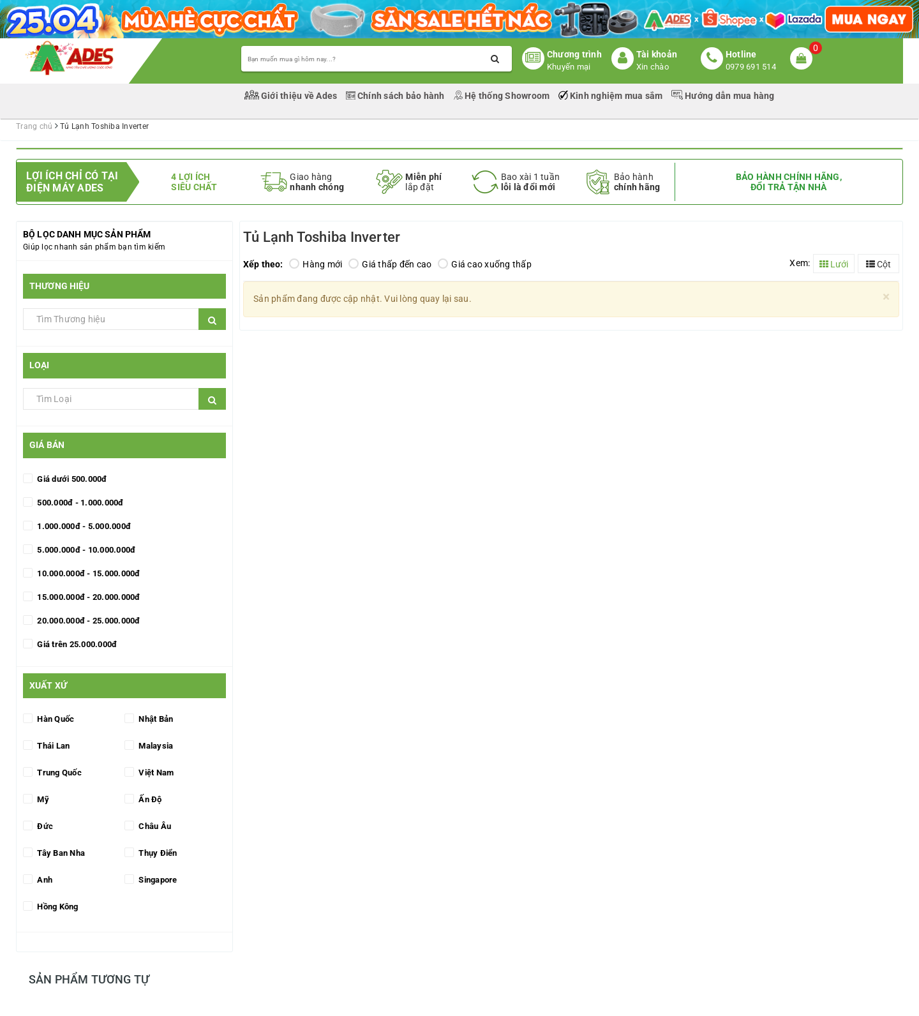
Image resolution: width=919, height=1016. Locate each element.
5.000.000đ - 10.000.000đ (85, 550)
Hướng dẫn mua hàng (723, 96)
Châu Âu (154, 826)
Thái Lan (52, 746)
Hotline (741, 54)
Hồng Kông (56, 906)
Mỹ (42, 799)
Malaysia (155, 746)
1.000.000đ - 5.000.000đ (83, 526)
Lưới (833, 264)
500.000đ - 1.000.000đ (79, 502)
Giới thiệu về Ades (292, 96)
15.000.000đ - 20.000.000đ (87, 597)
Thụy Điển (157, 853)
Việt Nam (155, 772)
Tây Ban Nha (60, 853)
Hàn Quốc (54, 719)
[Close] (886, 297)
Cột (878, 264)
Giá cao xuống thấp (485, 264)
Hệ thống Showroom (502, 96)
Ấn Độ (149, 799)
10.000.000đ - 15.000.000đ (87, 573)
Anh (43, 880)
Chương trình (574, 54)
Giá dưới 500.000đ (71, 479)
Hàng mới (315, 264)
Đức (44, 826)
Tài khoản (656, 54)
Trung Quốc (58, 772)
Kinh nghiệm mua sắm (611, 96)
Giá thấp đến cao (389, 264)
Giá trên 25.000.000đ (76, 644)
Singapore (157, 880)
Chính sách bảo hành (396, 96)
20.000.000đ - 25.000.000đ (87, 620)
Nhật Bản (155, 719)
